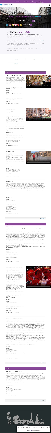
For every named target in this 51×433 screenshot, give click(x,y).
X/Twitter (25, 420)
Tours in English (35, 2)
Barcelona (16, 62)
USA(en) (42, 2)
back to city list (42, 212)
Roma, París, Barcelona (20, 16)
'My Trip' (41, 39)
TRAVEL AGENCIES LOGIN (15, 431)
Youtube (25, 422)
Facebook (25, 416)
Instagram (25, 418)
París (34, 57)
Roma (16, 57)
